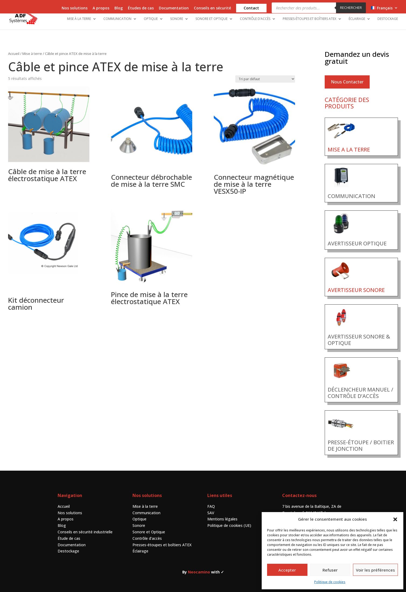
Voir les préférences (375, 570)
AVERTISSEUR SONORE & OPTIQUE (359, 334)
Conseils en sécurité (212, 8)
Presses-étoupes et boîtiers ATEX (309, 19)
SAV (210, 507)
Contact (251, 7)
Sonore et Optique (211, 19)
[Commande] (265, 73)
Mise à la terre (79, 19)
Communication (117, 19)
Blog (118, 8)
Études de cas (141, 8)
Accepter (287, 570)
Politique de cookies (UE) (229, 520)
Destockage (387, 19)
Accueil (13, 48)
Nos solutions (75, 8)
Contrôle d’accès (255, 19)
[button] (395, 519)
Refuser (330, 570)
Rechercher (351, 7)
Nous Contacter (347, 77)
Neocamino (199, 566)
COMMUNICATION (351, 191)
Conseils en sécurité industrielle (85, 526)
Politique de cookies (329, 582)
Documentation (174, 8)
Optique (151, 19)
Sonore (176, 19)
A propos (101, 8)
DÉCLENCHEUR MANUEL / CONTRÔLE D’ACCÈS (360, 387)
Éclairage (357, 19)
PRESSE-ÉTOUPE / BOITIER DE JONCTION (361, 440)
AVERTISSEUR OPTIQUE (357, 238)
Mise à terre (32, 48)
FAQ (211, 501)
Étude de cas (69, 533)
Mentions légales (222, 513)
